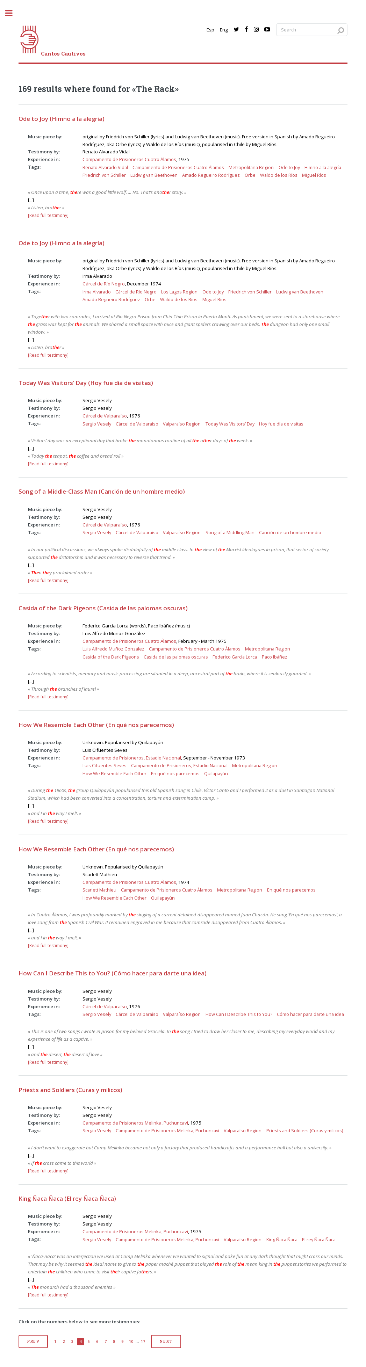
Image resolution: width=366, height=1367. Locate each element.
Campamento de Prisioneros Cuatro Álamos (129, 159)
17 (143, 1341)
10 (131, 1341)
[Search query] (311, 29)
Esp (210, 30)
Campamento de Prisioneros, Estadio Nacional (131, 758)
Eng (224, 30)
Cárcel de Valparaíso (104, 416)
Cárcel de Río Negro (103, 284)
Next (166, 1341)
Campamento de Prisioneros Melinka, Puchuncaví (135, 1123)
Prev (33, 1341)
